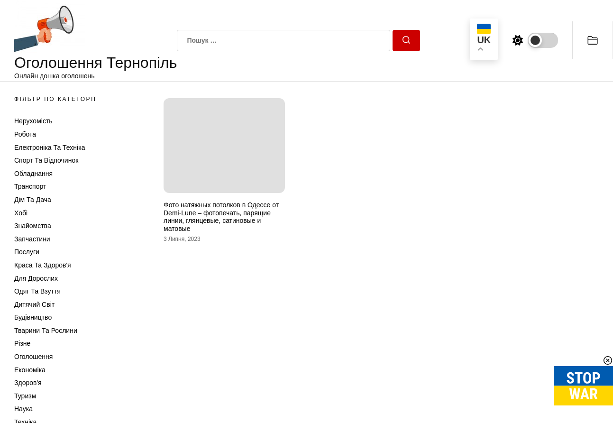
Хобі (20, 213)
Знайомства (32, 226)
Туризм (25, 396)
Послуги (26, 252)
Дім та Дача (32, 199)
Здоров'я (28, 382)
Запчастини (32, 239)
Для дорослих (36, 278)
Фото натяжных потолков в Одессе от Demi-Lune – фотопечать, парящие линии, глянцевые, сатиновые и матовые (221, 216)
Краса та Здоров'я (42, 265)
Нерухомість (33, 121)
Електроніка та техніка (49, 147)
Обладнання (33, 173)
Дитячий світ (34, 304)
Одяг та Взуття (37, 291)
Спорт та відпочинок (46, 160)
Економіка (30, 370)
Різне (22, 343)
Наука (23, 409)
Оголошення (33, 356)
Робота (25, 134)
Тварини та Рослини (45, 330)
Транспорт (30, 186)
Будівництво (33, 317)
